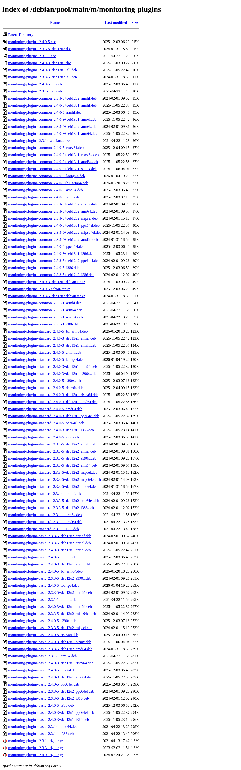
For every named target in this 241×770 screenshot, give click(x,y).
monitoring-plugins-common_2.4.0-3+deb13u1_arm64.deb (52, 134)
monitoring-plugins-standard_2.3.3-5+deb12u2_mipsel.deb (52, 472)
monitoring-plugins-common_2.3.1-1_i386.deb (43, 324)
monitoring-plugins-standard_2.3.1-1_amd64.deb (45, 522)
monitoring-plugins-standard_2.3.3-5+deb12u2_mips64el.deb (54, 479)
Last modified (116, 22)
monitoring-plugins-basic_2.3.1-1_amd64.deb (42, 727)
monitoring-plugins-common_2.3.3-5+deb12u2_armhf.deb (52, 98)
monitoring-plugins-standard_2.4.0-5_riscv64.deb (45, 388)
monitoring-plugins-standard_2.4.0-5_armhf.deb (44, 352)
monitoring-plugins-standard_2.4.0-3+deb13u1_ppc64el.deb (53, 416)
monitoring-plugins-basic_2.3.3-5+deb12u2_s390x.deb (49, 578)
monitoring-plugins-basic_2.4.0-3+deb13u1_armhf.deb (49, 564)
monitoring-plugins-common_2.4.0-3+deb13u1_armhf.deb (52, 105)
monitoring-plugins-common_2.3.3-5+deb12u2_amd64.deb (53, 239)
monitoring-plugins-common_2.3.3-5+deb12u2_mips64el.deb (54, 232)
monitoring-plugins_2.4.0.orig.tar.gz (35, 755)
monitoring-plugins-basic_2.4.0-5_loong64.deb (44, 585)
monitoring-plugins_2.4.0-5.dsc (32, 42)
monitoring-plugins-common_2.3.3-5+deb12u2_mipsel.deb (53, 218)
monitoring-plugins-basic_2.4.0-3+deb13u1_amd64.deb (50, 677)
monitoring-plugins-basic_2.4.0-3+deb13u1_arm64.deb (50, 607)
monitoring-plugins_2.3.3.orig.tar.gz (35, 748)
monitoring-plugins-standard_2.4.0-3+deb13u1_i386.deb (51, 430)
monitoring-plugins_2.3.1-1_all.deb (35, 91)
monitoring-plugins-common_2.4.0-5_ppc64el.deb (46, 247)
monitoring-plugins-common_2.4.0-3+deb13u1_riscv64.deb (53, 155)
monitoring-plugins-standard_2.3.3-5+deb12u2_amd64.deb (52, 487)
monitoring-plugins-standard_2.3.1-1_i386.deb (43, 529)
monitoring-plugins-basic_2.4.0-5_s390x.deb (42, 621)
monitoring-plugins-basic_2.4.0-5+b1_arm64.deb (45, 571)
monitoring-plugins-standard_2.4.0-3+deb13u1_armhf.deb (52, 345)
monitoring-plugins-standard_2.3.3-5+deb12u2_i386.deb (51, 508)
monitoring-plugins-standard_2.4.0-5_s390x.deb (44, 381)
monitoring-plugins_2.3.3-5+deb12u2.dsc (39, 49)
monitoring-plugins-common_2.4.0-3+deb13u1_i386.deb (51, 254)
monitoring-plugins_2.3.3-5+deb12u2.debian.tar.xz (46, 296)
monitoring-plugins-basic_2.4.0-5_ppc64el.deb (43, 684)
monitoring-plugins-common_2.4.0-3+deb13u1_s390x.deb (52, 169)
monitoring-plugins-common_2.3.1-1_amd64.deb (45, 317)
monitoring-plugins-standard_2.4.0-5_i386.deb (43, 437)
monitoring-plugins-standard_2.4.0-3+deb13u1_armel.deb (52, 338)
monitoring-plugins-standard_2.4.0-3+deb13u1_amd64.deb (52, 402)
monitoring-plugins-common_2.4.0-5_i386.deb (43, 268)
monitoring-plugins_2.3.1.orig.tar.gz (35, 741)
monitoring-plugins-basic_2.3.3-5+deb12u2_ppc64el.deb (51, 691)
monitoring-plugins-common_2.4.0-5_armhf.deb (45, 112)
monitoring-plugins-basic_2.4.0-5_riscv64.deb (43, 635)
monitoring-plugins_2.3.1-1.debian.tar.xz (39, 141)
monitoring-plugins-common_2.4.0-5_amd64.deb (45, 190)
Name (55, 22)
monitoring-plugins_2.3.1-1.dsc (32, 56)
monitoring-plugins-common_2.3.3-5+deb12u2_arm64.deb (52, 211)
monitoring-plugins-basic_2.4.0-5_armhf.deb (42, 557)
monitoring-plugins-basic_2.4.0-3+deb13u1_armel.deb (49, 550)
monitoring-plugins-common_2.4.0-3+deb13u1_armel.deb (52, 119)
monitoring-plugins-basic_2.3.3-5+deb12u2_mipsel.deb (50, 628)
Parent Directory (20, 35)
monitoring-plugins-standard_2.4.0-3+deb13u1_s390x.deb (52, 374)
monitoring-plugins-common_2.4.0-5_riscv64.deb (46, 148)
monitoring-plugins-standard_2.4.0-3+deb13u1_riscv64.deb (53, 395)
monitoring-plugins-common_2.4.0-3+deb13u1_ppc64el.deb (54, 225)
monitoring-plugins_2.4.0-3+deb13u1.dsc (39, 63)
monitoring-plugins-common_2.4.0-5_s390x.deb (45, 197)
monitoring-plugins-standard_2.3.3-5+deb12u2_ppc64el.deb (53, 501)
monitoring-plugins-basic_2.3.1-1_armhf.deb (42, 600)
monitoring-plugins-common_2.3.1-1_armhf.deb (45, 303)
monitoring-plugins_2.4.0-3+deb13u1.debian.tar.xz (46, 282)
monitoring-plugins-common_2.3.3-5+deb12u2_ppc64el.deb (54, 261)
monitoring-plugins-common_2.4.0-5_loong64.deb (46, 176)
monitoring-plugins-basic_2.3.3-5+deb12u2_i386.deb (48, 698)
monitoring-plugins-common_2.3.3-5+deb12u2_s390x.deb (52, 204)
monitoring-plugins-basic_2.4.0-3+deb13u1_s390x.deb (49, 642)
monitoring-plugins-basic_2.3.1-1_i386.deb (41, 734)
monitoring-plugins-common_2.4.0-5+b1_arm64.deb (48, 183)
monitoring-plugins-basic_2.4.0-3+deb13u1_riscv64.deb (50, 663)
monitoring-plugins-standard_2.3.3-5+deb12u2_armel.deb (52, 451)
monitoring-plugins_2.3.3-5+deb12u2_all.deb (42, 77)
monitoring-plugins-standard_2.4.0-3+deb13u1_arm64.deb (52, 367)
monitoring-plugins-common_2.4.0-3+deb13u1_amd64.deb (53, 162)
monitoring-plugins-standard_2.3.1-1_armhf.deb (44, 494)
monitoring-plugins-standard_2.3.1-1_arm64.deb (45, 515)
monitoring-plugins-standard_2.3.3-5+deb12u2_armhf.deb (52, 444)
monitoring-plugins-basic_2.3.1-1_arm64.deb (42, 656)
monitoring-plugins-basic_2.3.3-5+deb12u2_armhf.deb (49, 536)
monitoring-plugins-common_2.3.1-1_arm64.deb (45, 310)
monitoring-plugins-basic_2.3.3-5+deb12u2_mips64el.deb (52, 614)
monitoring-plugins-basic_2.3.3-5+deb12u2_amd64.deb (50, 649)
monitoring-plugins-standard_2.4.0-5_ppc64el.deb (46, 423)
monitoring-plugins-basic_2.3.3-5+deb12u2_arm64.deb (50, 592)
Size (134, 22)
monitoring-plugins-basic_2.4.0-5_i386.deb (41, 705)
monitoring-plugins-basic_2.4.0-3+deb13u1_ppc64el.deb (51, 712)
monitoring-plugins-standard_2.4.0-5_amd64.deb (45, 409)
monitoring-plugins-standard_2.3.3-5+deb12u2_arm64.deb (52, 465)
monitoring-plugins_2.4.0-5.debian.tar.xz (39, 289)
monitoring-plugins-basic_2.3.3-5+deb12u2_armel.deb (49, 543)
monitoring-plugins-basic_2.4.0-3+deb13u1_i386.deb (48, 720)
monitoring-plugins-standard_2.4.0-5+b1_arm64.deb (48, 331)
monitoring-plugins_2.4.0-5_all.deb (35, 84)
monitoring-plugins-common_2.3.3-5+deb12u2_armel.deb (52, 126)
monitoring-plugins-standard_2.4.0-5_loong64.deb (46, 359)
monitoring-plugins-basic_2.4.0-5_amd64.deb (42, 670)
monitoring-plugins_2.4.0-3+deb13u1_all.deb (42, 70)
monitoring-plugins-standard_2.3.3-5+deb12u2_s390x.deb (52, 458)
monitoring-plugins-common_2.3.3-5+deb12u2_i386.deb (51, 275)
